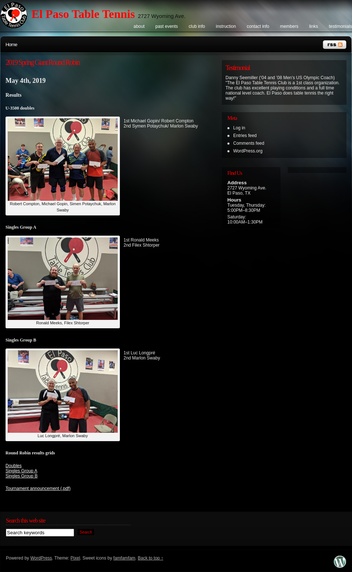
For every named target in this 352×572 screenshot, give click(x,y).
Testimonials (340, 26)
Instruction (226, 26)
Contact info (258, 26)
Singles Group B (21, 476)
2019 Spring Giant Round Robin (43, 62)
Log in (239, 127)
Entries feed (245, 135)
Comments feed (248, 143)
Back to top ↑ (150, 558)
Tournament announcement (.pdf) (38, 488)
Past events (166, 26)
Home (11, 44)
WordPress (41, 558)
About (138, 26)
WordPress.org (248, 151)
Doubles (14, 465)
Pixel (75, 558)
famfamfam (124, 558)
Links (313, 26)
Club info (197, 26)
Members (289, 26)
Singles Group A (21, 470)
